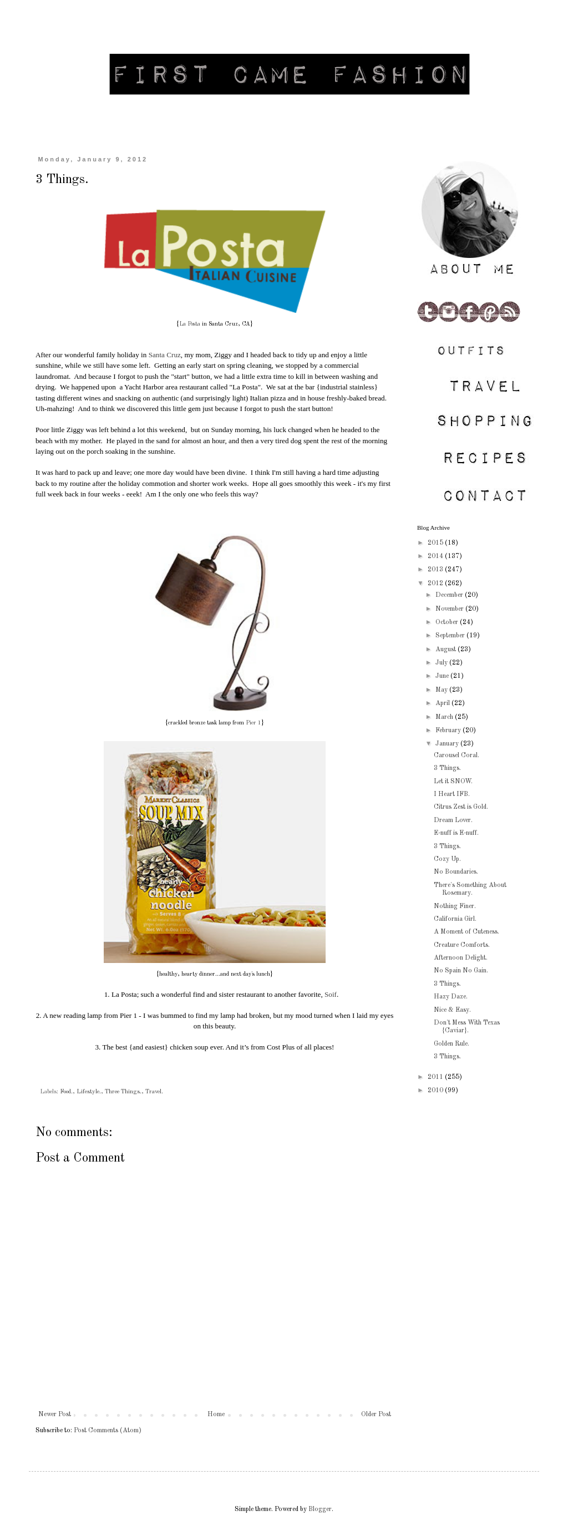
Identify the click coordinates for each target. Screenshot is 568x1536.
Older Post (376, 1414)
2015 (436, 543)
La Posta (189, 324)
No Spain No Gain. (461, 970)
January (447, 744)
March (445, 717)
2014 (436, 556)
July (442, 663)
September (450, 635)
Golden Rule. (451, 1044)
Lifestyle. (89, 1092)
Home (216, 1414)
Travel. (154, 1092)
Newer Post (54, 1414)
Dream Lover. (453, 820)
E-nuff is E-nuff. (456, 833)
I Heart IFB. (452, 794)
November (450, 609)
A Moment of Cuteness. (466, 932)
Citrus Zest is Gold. (461, 807)
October (447, 622)
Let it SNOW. (453, 781)
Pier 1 (253, 723)
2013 (436, 569)
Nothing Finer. (455, 906)
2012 (436, 583)
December (450, 595)
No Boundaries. (456, 872)
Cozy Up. (447, 859)
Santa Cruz (165, 355)
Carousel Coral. (456, 755)
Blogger (320, 1509)
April (443, 703)
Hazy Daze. (451, 996)
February (449, 730)
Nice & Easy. (452, 1010)
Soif (330, 994)
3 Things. (447, 768)
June (442, 676)
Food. (66, 1092)
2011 (436, 1077)
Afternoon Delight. (461, 958)
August (446, 649)
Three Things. (123, 1092)
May (442, 690)
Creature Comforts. (462, 945)
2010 (436, 1090)
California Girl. (455, 919)
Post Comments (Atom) (107, 1430)
